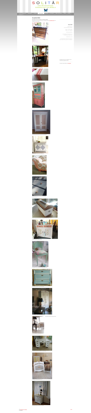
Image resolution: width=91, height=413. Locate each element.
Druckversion (21, 409)
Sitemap (25, 409)
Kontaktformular (51, 20)
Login (71, 409)
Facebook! (69, 63)
